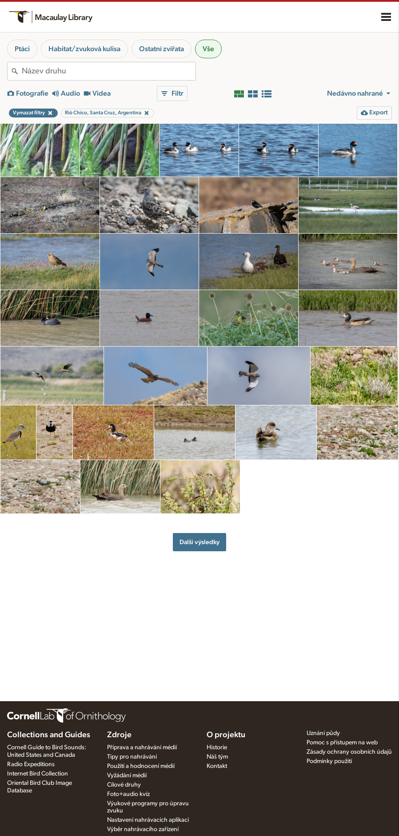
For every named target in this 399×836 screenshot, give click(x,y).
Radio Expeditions (31, 764)
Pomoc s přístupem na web (342, 742)
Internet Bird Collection (37, 774)
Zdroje (119, 735)
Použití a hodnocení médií (141, 766)
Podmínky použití (329, 761)
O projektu (226, 735)
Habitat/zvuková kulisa (84, 49)
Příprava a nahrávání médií (142, 747)
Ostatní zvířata (161, 49)
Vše (208, 49)
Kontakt (217, 766)
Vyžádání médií (127, 775)
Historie (217, 747)
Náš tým (217, 757)
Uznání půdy (323, 733)
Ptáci (22, 49)
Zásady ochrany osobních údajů (349, 752)
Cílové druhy (124, 785)
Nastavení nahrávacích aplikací (148, 820)
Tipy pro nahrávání (132, 757)
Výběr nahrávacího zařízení (143, 829)
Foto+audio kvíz (128, 794)
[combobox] (109, 71)
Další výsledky (199, 542)
